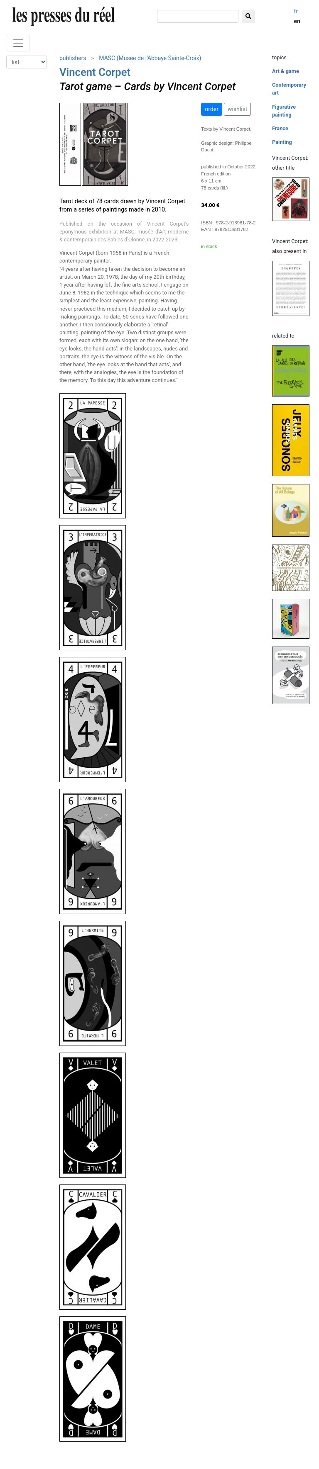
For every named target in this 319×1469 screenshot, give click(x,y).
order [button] (211, 109)
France (280, 128)
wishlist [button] (237, 109)
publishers (72, 58)
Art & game (285, 71)
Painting (282, 142)
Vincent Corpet (94, 72)
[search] (197, 16)
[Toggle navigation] (18, 43)
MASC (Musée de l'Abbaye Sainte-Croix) (150, 58)
